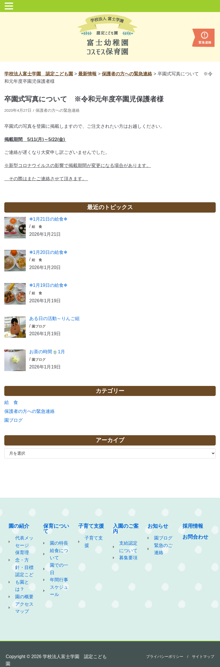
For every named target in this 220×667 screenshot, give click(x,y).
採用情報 (192, 526)
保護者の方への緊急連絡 (58, 110)
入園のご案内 (126, 528)
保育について (56, 528)
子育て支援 (91, 526)
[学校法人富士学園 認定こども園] (110, 34)
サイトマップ (203, 656)
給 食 (37, 227)
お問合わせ (195, 537)
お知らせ (158, 526)
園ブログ (39, 326)
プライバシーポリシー (164, 656)
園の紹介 (19, 526)
